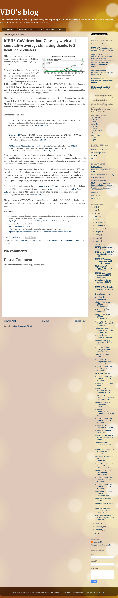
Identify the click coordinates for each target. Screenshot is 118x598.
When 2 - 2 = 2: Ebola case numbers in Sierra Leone (103, 472)
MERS (63, 241)
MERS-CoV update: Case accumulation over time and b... (104, 452)
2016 (96, 210)
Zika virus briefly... (98, 44)
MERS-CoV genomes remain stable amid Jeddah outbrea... (103, 261)
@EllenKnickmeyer (29, 146)
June (98, 238)
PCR (93, 158)
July (97, 235)
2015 (96, 213)
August (99, 232)
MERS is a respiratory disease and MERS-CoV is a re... (103, 275)
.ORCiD (94, 119)
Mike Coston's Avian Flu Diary (102, 175)
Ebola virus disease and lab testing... (104, 499)
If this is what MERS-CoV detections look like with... (104, 254)
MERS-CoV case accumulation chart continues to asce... (103, 391)
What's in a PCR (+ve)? (99, 150)
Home (45, 321)
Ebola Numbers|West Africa (30, 30)
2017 (95, 207)
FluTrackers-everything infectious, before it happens (102, 184)
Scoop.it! (95, 122)
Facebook (95, 126)
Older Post (80, 321)
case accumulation (17, 241)
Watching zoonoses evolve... (102, 355)
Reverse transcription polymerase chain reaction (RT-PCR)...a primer (101, 56)
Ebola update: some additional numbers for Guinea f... (103, 316)
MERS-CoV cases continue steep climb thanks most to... (104, 361)
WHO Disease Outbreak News (100, 171)
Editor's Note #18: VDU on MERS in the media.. (103, 404)
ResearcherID (96, 135)
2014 (96, 217)
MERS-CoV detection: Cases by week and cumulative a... (103, 349)
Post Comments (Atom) (23, 326)
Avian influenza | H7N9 (55, 30)
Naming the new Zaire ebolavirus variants (103, 336)
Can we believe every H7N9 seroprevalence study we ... (104, 518)
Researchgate (96, 133)
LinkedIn (95, 124)
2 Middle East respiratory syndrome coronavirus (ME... (104, 397)
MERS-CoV (70, 241)
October (99, 225)
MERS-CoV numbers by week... (104, 384)
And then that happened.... (100, 298)
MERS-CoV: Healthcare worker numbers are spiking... (104, 438)
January (99, 530)
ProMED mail (96, 198)
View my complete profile (101, 545)
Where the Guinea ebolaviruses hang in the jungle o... (104, 330)
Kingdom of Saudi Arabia (50, 241)
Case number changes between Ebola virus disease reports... (102, 81)
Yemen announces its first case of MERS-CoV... (103, 444)
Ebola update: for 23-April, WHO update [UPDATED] (103, 268)
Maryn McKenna (97, 193)
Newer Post (10, 321)
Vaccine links (9, 30)
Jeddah (38, 241)
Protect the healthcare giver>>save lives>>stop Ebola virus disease (102, 73)
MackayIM (98, 542)
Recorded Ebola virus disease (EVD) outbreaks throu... (103, 493)
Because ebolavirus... (103, 373)
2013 (96, 534)
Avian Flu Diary (35, 195)
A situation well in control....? (102, 310)
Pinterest (94, 128)
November (100, 222)
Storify (94, 137)
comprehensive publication (48, 186)
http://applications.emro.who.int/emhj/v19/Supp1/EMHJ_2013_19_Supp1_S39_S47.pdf (39, 221)
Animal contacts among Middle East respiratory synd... (104, 465)
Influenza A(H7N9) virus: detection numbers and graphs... (100, 64)
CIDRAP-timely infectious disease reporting (101, 189)
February (99, 527)
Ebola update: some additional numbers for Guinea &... (103, 304)
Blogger (101, 592)
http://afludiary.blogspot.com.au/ (20, 226)
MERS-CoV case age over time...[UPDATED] (104, 426)
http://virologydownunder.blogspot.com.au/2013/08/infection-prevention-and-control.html (40, 232)
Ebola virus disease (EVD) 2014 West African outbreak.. (102, 88)
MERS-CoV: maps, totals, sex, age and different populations (102, 49)
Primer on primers (98, 153)
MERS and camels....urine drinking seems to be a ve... (104, 412)
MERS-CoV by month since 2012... (103, 431)
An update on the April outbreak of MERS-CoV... (104, 282)
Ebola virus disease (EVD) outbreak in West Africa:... (102, 511)
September (100, 229)
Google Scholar (97, 131)
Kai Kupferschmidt (98, 180)
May (98, 241)
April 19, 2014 (42, 125)
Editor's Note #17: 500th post (104, 505)
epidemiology (30, 241)
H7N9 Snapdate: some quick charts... (103, 248)
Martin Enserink (97, 177)
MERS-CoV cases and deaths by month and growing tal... (104, 323)
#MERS (74, 146)
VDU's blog (19, 13)
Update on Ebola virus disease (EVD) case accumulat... (103, 368)
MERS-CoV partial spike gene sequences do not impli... (104, 289)
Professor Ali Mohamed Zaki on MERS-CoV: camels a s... (104, 459)
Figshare (95, 140)
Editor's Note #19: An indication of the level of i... (104, 342)
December (100, 219)
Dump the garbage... (102, 294)
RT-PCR (94, 156)
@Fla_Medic (44, 146)
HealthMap (95, 196)
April (98, 244)
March (98, 523)
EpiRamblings (96, 167)
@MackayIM (14, 120)
